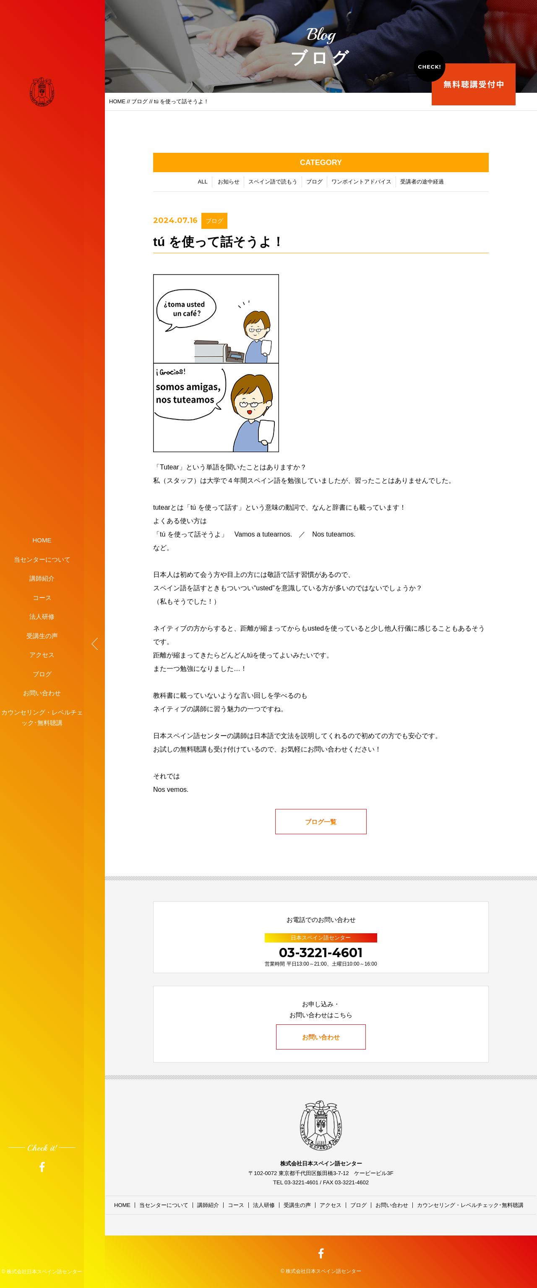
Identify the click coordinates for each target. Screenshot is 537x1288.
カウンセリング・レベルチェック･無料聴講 (42, 717)
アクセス (42, 654)
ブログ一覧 (321, 823)
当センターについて (42, 559)
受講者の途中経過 (422, 183)
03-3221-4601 (320, 953)
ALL (203, 183)
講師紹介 (42, 578)
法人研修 (42, 616)
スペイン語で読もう (272, 183)
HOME (42, 540)
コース (42, 597)
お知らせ (229, 183)
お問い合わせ (42, 692)
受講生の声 (42, 635)
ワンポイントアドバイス (361, 183)
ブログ (42, 673)
